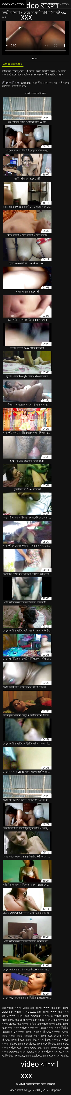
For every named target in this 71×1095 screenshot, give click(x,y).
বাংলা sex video (26, 1043)
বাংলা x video (43, 1051)
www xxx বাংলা (39, 1011)
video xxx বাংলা (32, 1007)
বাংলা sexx (62, 1043)
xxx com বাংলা (23, 1019)
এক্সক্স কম (33, 1027)
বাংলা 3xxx (44, 1039)
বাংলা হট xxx (19, 86)
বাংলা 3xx (31, 1039)
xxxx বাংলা (62, 1023)
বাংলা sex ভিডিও (46, 1043)
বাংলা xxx (47, 1055)
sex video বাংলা (11, 1007)
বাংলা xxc (19, 1055)
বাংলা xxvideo (33, 1055)
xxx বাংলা (58, 1019)
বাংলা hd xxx (9, 1043)
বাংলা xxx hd (61, 1055)
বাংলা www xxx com (56, 1047)
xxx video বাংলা (42, 1019)
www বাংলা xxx (19, 1015)
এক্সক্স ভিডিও (62, 1027)
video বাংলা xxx (18, 1090)
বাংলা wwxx (27, 1051)
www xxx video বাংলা (15, 1011)
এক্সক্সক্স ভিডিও (42, 1031)
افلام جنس (34, 1090)
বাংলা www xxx (32, 1047)
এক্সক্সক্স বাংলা (24, 1031)
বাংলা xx (57, 1051)
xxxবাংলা (7, 1027)
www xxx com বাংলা (56, 1007)
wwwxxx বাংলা (40, 1015)
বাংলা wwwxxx (10, 1051)
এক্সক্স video (20, 1027)
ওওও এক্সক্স (8, 1035)
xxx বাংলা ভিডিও (26, 1023)
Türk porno (54, 1090)
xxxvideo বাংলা (46, 1023)
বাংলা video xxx (11, 1047)
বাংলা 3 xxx (17, 1039)
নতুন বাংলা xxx (43, 1035)
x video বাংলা (60, 1015)
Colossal (26, 82)
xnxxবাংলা (7, 1019)
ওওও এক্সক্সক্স (24, 1035)
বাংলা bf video (60, 1039)
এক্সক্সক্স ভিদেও (60, 1031)
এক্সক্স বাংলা (46, 1027)
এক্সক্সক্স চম (8, 1031)
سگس (44, 1090)
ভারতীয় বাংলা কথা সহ (45, 82)
